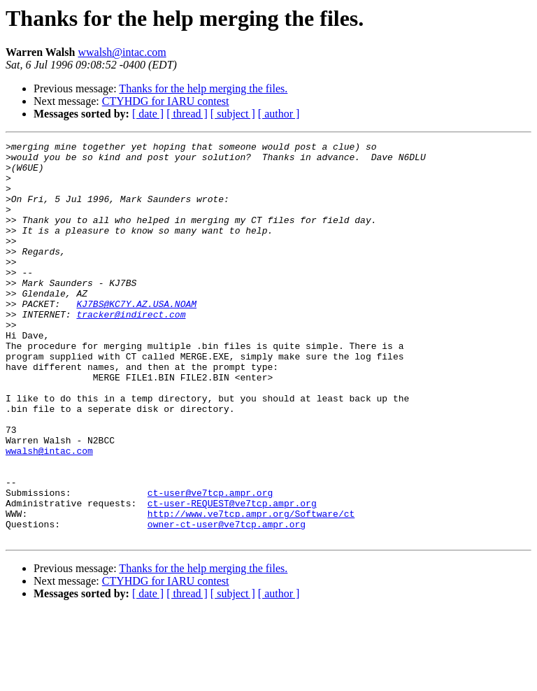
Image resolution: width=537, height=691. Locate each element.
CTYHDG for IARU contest (165, 101)
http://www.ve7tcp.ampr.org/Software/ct (251, 589)
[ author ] (279, 114)
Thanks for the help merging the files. (203, 88)
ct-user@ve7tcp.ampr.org (210, 563)
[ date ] (148, 114)
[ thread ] (187, 114)
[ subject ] (232, 114)
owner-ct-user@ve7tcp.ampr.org (227, 601)
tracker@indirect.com (130, 349)
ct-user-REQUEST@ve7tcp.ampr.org (232, 576)
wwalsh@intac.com (122, 52)
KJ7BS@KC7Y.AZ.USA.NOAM (136, 337)
